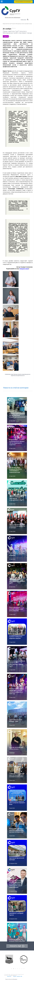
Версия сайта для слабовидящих (12, 17)
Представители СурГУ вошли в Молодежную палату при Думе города (17, 23)
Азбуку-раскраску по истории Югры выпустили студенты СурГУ (17, 941)
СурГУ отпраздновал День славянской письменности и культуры (17, 526)
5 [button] (19, 968)
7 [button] (24, 968)
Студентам (6, 36)
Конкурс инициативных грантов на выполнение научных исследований (16, 830)
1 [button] (11, 968)
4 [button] (17, 968)
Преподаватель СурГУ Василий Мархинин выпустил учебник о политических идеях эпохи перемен (16, 884)
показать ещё (15, 946)
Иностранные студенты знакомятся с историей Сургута (16, 913)
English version (23, 19)
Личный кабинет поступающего (23, 1)
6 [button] (22, 968)
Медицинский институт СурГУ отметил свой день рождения (17, 553)
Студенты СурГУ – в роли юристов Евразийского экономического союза (16, 775)
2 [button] (13, 968)
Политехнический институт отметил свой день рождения (16, 609)
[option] (10, 961)
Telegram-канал (24, 268)
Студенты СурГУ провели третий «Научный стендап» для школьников (17, 415)
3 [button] (15, 968)
